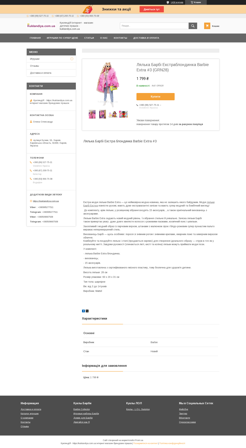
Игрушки (34, 58)
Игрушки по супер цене (62, 38)
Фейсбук (183, 409)
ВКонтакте (184, 418)
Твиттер (183, 413)
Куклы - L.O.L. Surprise (138, 409)
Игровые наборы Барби (86, 413)
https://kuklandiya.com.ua (46, 201)
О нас (104, 38)
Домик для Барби (83, 418)
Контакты (120, 38)
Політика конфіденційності (172, 443)
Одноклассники (187, 422)
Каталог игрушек (30, 413)
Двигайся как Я (81, 422)
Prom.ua (139, 440)
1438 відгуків (177, 2)
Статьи (89, 38)
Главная (35, 38)
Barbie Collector (81, 409)
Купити (155, 96)
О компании (27, 418)
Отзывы (34, 65)
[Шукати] (193, 26)
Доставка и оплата (146, 38)
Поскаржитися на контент (145, 443)
